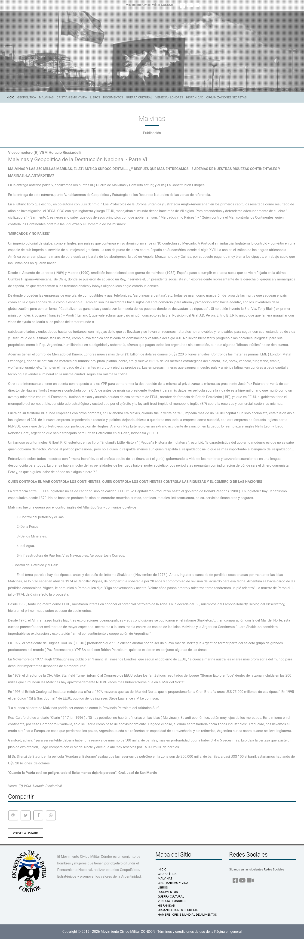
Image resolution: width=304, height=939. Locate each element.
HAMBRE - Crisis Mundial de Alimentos (187, 914)
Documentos (113, 97)
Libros (95, 97)
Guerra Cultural (139, 97)
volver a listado (25, 833)
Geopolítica (26, 97)
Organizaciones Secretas (226, 97)
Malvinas (46, 97)
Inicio (11, 97)
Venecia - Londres (169, 97)
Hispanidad (194, 97)
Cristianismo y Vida (72, 97)
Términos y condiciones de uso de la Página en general (199, 932)
